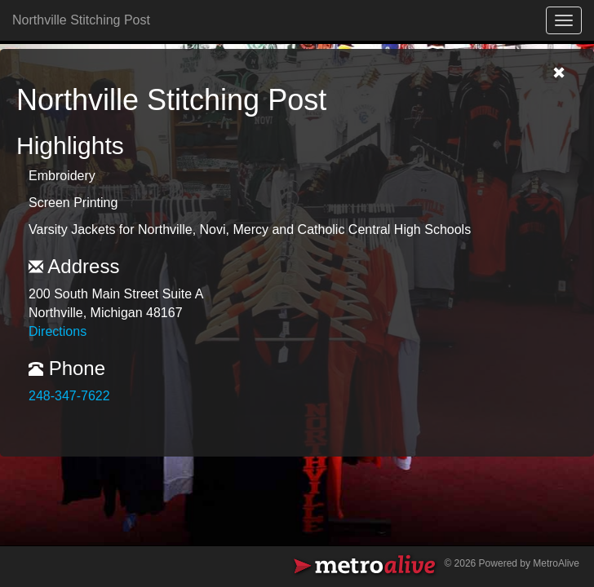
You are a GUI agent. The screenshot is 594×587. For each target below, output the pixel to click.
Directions (57, 331)
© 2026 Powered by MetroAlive (511, 563)
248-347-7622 (69, 396)
